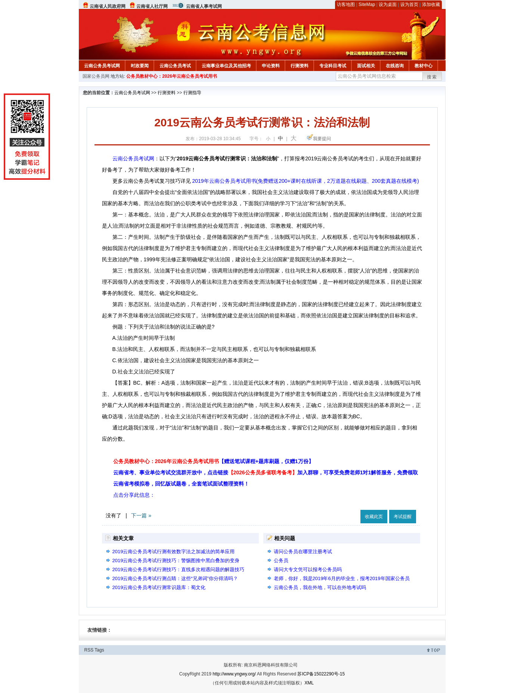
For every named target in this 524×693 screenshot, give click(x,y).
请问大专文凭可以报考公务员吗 (308, 569)
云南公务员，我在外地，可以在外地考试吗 (320, 587)
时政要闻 (140, 65)
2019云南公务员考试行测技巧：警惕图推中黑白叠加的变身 (176, 560)
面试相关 (366, 65)
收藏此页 (374, 516)
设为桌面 (388, 4)
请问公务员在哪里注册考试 (303, 551)
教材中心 (423, 65)
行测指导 (192, 92)
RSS (89, 650)
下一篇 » (141, 515)
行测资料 (299, 65)
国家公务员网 (96, 76)
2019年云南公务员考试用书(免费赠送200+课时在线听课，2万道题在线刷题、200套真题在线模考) (305, 181)
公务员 (281, 560)
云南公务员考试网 (102, 65)
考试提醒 (403, 516)
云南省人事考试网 (204, 6)
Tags (99, 650)
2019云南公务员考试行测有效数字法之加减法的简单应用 (173, 551)
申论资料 (271, 65)
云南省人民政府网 (107, 6)
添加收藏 (431, 4)
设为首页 (409, 4)
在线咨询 (395, 65)
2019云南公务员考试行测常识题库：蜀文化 (159, 587)
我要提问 (322, 138)
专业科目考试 (332, 65)
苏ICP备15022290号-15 (321, 674)
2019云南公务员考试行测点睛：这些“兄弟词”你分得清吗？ (175, 578)
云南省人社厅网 (152, 6)
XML (309, 683)
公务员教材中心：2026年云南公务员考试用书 (171, 76)
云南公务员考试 (175, 65)
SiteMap (367, 4)
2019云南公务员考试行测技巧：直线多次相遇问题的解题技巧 (178, 569)
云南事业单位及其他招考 (226, 65)
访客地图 (346, 4)
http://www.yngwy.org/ (234, 674)
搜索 (432, 77)
